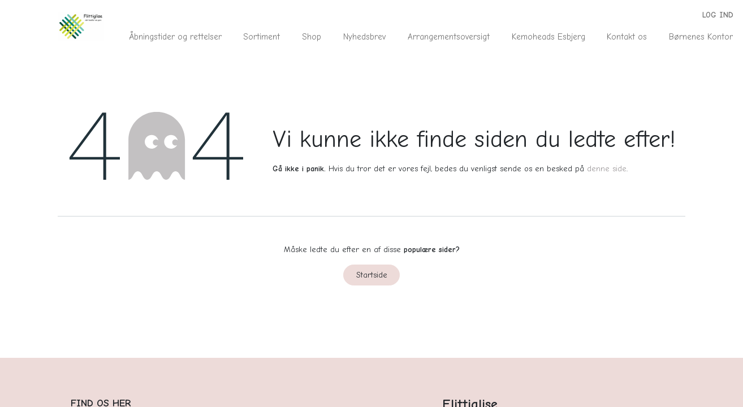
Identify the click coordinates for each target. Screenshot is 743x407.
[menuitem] (175, 37)
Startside (371, 275)
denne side (607, 169)
